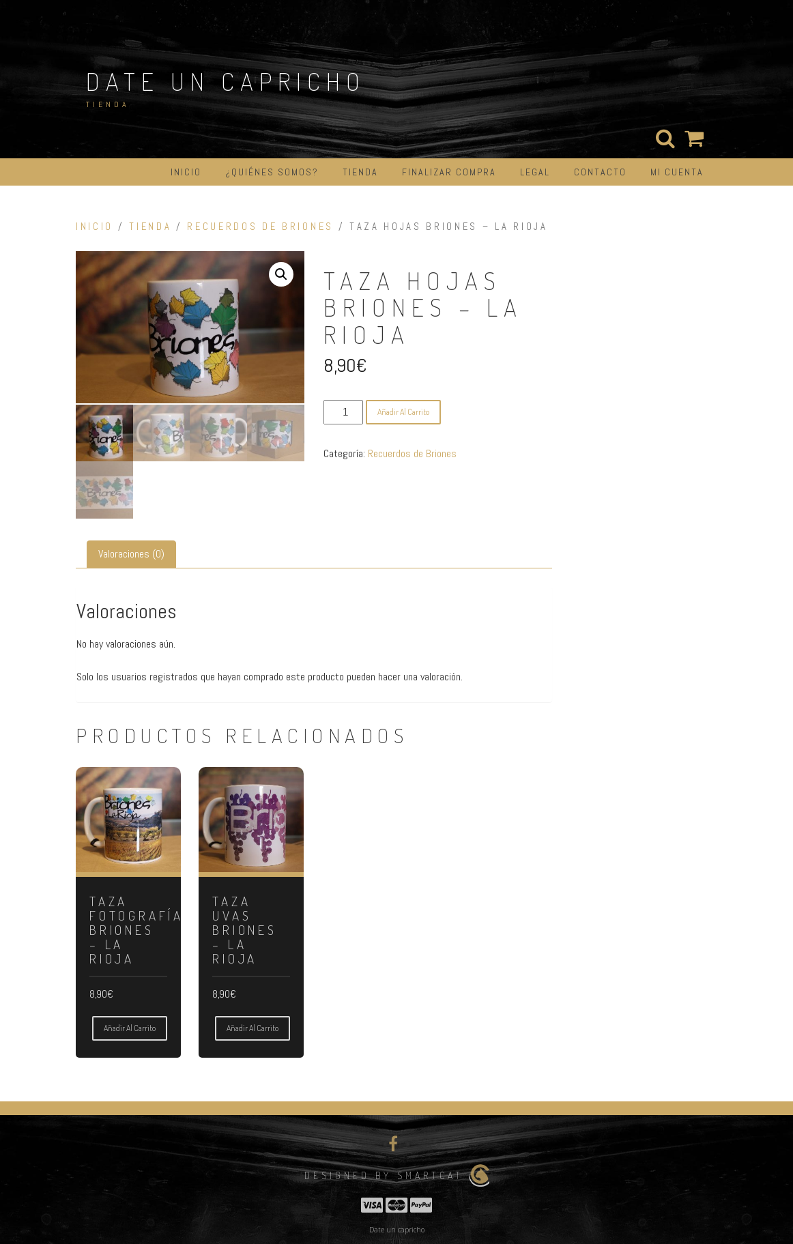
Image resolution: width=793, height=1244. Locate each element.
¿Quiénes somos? (272, 172)
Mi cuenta (677, 172)
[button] (281, 274)
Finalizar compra (449, 172)
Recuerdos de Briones (260, 226)
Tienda (360, 172)
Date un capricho (226, 81)
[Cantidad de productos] (343, 412)
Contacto (600, 172)
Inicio (186, 172)
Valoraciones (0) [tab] (131, 552)
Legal (535, 172)
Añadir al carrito (403, 412)
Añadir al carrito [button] (130, 1027)
